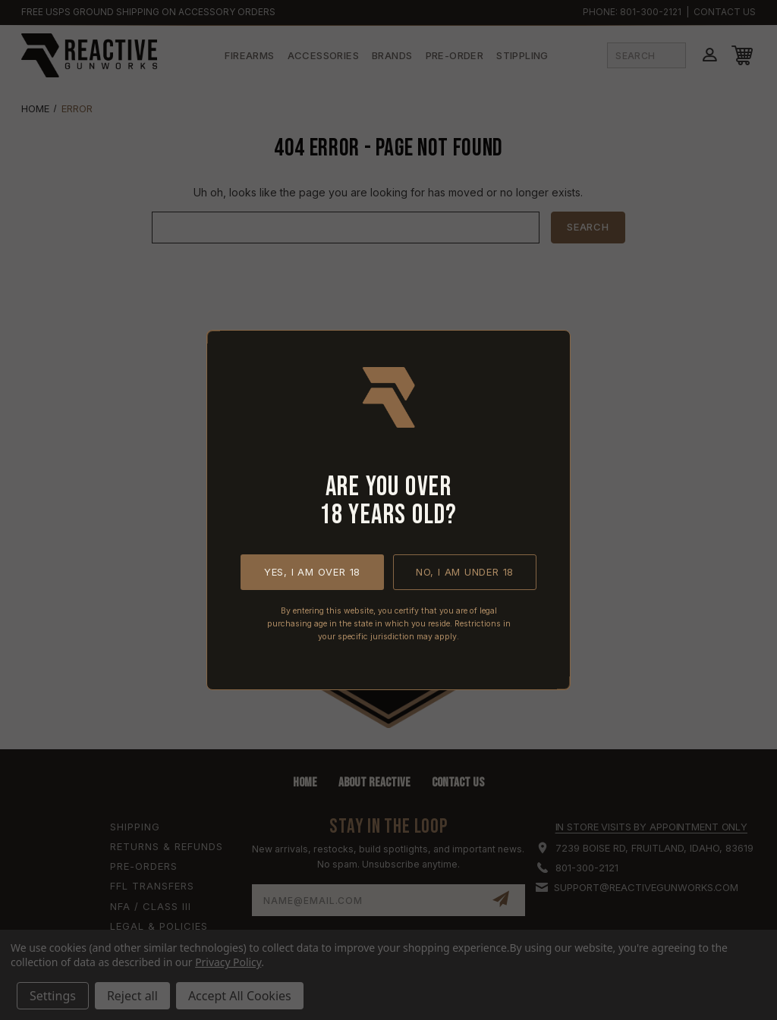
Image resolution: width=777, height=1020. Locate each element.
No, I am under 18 (465, 572)
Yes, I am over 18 (312, 572)
